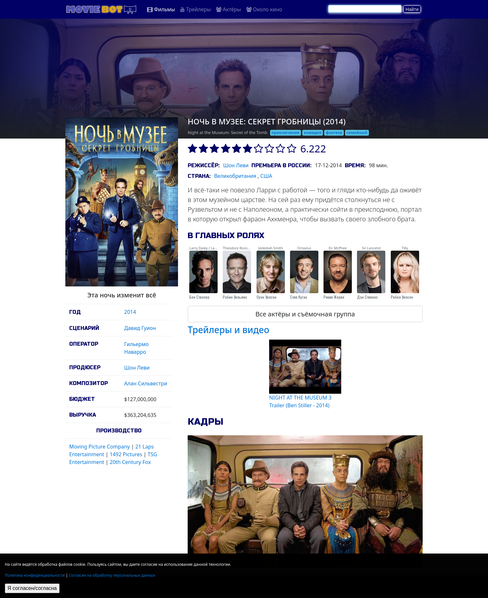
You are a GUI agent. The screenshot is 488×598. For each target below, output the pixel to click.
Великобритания (235, 175)
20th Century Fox (130, 462)
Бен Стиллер (199, 297)
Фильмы (161, 9)
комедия (313, 132)
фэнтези (334, 132)
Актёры (228, 9)
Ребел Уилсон (402, 297)
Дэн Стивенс (367, 297)
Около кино (264, 9)
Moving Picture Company (99, 446)
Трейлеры (195, 9)
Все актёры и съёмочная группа (305, 314)
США (266, 175)
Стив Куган (298, 297)
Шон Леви (137, 367)
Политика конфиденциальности (35, 575)
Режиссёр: (204, 165)
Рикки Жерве (334, 297)
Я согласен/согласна (32, 588)
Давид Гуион (140, 328)
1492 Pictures (126, 454)
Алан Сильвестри (145, 383)
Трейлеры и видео (228, 329)
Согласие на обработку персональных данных (112, 575)
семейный (357, 132)
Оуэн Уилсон (267, 297)
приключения (285, 132)
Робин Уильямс (235, 297)
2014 (130, 311)
